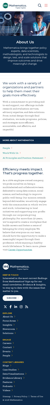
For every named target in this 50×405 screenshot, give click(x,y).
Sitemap (7, 396)
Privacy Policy (20, 396)
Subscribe (13, 298)
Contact (8, 347)
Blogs (7, 365)
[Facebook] (11, 306)
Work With (12, 152)
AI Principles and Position (24, 157)
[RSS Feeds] (26, 306)
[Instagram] (21, 306)
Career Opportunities (20, 249)
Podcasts (9, 386)
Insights (9, 324)
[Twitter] (5, 306)
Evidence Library (14, 377)
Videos (8, 390)
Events (8, 351)
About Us (9, 316)
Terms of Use (37, 396)
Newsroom (10, 329)
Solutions (9, 333)
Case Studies (11, 369)
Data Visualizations (15, 373)
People (8, 355)
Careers (8, 343)
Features (9, 382)
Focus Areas (10, 320)
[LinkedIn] (15, 306)
